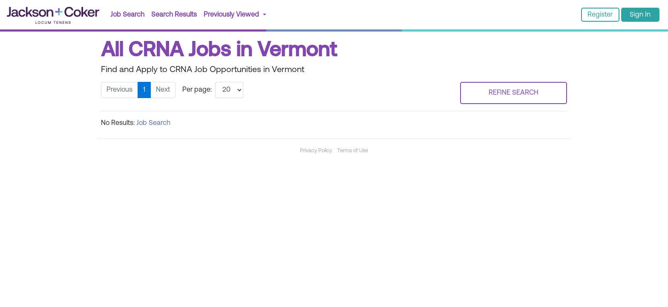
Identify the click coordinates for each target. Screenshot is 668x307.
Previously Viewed (232, 15)
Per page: (197, 90)
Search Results (175, 13)
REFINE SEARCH (513, 93)
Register (600, 15)
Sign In (640, 15)
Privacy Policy (316, 151)
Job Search (127, 15)
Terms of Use (352, 151)
